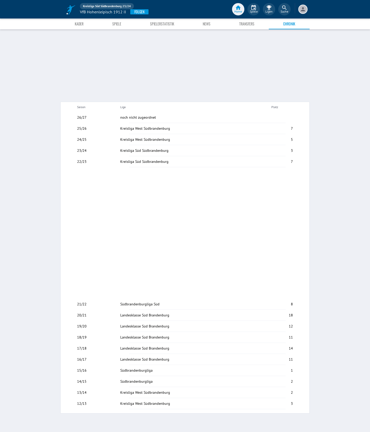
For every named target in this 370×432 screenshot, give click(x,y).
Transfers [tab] (246, 23)
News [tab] (206, 23)
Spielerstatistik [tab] (162, 23)
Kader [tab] (79, 23)
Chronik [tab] (289, 23)
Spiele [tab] (116, 23)
